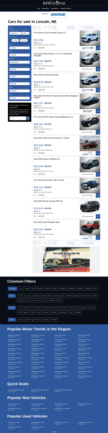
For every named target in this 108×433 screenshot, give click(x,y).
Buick (82, 295)
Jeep (25, 295)
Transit (71, 312)
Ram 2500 (56, 307)
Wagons (40, 288)
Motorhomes (71, 288)
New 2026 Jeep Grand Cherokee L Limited (51, 138)
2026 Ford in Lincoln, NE (60, 336)
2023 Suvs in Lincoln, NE (60, 345)
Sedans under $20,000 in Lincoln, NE (63, 390)
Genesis (76, 295)
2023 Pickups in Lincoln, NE (37, 354)
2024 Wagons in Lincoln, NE (38, 376)
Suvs (21, 288)
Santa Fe (26, 312)
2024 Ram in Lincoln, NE (14, 367)
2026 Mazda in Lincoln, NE (14, 340)
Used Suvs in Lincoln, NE (14, 423)
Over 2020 (20, 319)
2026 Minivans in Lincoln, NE (61, 358)
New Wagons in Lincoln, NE (84, 404)
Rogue (76, 307)
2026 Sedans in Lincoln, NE (14, 345)
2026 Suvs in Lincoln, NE (14, 336)
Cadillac (69, 295)
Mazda (36, 295)
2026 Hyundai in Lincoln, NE (38, 340)
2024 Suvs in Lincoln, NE (37, 345)
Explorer (39, 307)
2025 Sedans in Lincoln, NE (37, 358)
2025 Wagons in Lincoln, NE (61, 372)
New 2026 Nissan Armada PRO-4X (48, 201)
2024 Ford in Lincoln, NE (83, 354)
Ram (30, 295)
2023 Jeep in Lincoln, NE (60, 367)
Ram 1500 (26, 307)
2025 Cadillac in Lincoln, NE (14, 358)
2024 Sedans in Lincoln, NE (37, 372)
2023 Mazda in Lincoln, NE (37, 363)
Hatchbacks (80, 288)
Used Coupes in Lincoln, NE (37, 427)
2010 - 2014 (37, 319)
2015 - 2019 (28, 319)
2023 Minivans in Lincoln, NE (61, 376)
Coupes (54, 288)
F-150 (19, 307)
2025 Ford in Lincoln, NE (83, 345)
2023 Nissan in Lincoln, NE (14, 372)
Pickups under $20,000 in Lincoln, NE (40, 390)
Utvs (96, 288)
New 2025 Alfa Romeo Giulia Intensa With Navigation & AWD (56, 97)
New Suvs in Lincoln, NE (13, 404)
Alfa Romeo (52, 300)
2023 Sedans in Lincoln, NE (14, 376)
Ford (19, 295)
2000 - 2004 (54, 319)
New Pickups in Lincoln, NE (37, 404)
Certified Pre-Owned (65, 8)
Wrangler (92, 307)
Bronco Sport (84, 307)
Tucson (38, 312)
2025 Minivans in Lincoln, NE (61, 363)
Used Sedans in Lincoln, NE (61, 423)
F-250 (70, 307)
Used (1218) (23, 40)
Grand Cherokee (47, 307)
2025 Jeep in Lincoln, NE (60, 349)
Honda (59, 300)
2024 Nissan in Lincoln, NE (37, 367)
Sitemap (54, 431)
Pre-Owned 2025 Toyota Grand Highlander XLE (53, 117)
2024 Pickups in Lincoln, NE (84, 349)
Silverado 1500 (63, 312)
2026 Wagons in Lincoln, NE (14, 349)
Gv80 (32, 312)
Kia (45, 300)
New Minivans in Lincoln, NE (14, 409)
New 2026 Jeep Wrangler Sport (47, 222)
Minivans (48, 288)
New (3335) (15, 40)
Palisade (64, 307)
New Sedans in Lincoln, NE (61, 404)
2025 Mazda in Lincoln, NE (37, 349)
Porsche (27, 300)
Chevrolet (56, 295)
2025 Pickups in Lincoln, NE (14, 354)
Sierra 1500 (46, 312)
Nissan (49, 295)
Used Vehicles (54, 8)
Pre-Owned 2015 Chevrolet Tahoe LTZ (50, 33)
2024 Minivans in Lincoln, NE (85, 372)
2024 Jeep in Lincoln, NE (84, 363)
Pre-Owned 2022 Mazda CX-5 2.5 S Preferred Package (53, 55)
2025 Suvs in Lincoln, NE (60, 340)
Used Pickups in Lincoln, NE (37, 423)
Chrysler (20, 300)
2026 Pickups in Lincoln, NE (37, 336)
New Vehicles (45, 8)
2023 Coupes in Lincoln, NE (84, 376)
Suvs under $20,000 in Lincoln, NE (16, 390)
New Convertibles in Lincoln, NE (38, 409)
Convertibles (62, 288)
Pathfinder (78, 312)
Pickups (27, 288)
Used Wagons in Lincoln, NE (14, 427)
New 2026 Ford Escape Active (46, 75)
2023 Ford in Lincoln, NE (60, 354)
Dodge (40, 300)
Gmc (63, 295)
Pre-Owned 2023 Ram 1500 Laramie (49, 180)
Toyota (33, 300)
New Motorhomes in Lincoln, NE (62, 409)
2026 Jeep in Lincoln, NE (84, 340)
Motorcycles (88, 288)
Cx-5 (33, 307)
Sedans (33, 288)
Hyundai (42, 295)
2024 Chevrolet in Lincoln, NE (85, 358)
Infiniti (95, 295)
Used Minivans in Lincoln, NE (85, 423)
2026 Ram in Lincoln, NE (84, 336)
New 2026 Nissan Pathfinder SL (47, 159)
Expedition (54, 312)
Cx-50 (19, 312)
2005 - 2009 (45, 319)
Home (38, 8)
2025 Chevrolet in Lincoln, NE (15, 363)
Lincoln (88, 295)
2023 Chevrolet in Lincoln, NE (85, 367)
